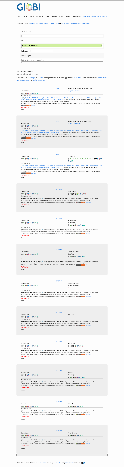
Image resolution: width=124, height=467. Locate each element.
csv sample (31, 78)
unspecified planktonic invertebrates (80, 88)
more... (62, 455)
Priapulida (71, 404)
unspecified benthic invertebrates (79, 121)
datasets (54, 16)
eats (57, 88)
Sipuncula (71, 343)
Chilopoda (71, 156)
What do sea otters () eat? (44, 23)
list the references (39, 80)
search (68, 16)
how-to (61, 16)
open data (57, 463)
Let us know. (77, 78)
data (47, 16)
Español (86, 16)
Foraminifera (72, 433)
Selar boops (25, 91)
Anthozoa (71, 314)
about (19, 16)
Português (92, 16)
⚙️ (69, 99)
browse (31, 16)
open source (69, 463)
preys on (59, 189)
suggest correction (74, 91)
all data (40, 78)
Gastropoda (72, 191)
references (77, 16)
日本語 (98, 16)
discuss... (33, 105)
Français (105, 16)
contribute (39, 16)
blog (25, 16)
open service (42, 463)
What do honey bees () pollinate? (75, 23)
